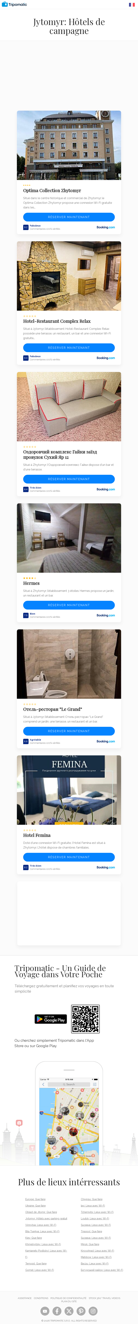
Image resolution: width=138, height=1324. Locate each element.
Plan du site (69, 1297)
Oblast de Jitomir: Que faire (41, 1208)
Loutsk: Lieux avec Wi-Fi (95, 1214)
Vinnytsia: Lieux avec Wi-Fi (40, 1221)
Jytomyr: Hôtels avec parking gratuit (46, 1214)
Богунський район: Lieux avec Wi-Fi (102, 1266)
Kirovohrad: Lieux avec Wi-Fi (97, 1247)
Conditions (41, 1294)
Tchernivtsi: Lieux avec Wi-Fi (97, 1208)
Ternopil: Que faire (36, 1259)
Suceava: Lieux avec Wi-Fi (96, 1221)
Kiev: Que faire (33, 1234)
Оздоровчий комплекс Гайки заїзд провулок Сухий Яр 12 (60, 452)
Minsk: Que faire (90, 1240)
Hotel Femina (37, 831)
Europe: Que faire (35, 1195)
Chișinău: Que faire (91, 1195)
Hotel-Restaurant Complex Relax (57, 319)
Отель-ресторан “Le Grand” (53, 706)
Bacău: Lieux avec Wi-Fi (95, 1259)
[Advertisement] (69, 78)
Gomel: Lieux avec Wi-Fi (39, 1266)
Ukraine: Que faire (35, 1201)
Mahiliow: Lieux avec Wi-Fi (96, 1253)
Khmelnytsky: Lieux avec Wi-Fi (43, 1240)
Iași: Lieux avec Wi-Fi (93, 1201)
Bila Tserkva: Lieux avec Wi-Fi (42, 1227)
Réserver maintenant (69, 216)
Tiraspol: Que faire (91, 1227)
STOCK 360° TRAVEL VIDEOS (104, 1294)
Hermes (32, 580)
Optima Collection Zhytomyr (52, 190)
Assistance (25, 1294)
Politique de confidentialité (68, 1294)
